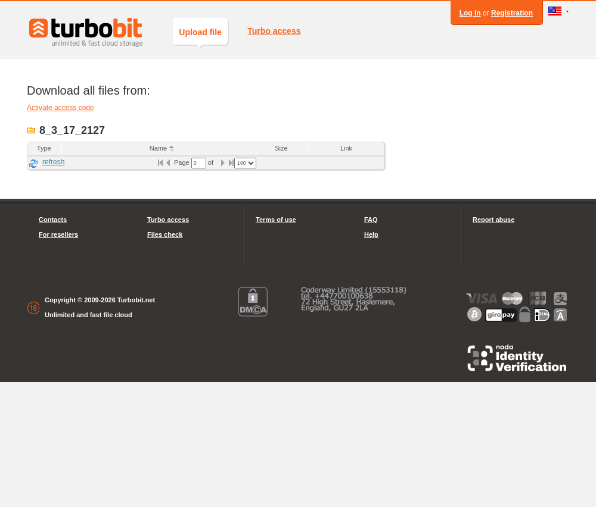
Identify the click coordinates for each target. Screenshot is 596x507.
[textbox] (198, 163)
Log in (470, 13)
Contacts (53, 219)
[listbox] (245, 163)
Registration (512, 13)
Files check (164, 234)
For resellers (58, 234)
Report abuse (493, 219)
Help (371, 234)
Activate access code (60, 108)
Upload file (200, 36)
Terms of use (276, 219)
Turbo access (273, 31)
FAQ (371, 219)
